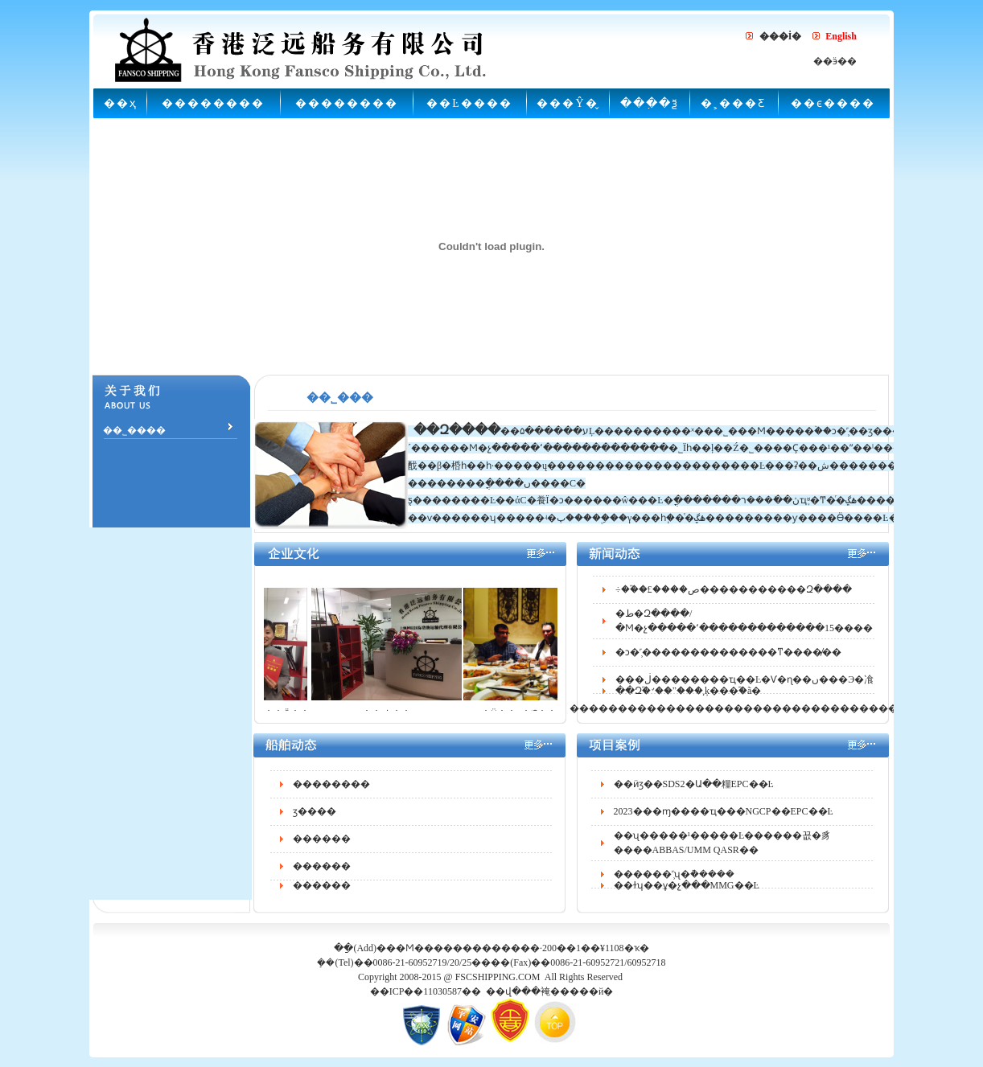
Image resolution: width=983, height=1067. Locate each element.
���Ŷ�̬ (567, 103)
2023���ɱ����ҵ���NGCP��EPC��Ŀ (723, 817)
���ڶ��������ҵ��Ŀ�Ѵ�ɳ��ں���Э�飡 (744, 685)
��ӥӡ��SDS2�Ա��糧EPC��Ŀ (694, 790)
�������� (213, 103)
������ (322, 845)
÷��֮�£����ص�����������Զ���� (733, 595)
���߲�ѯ (649, 103)
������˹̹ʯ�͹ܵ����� (674, 880)
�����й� (581, 991)
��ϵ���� (833, 103)
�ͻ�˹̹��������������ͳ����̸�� (728, 658)
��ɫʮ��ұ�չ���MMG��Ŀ (686, 891)
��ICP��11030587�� (425, 991)
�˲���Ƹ (733, 103)
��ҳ (121, 103)
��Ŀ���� (469, 103)
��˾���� (133, 430)
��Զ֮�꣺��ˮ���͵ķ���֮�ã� (688, 697)
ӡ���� (314, 817)
